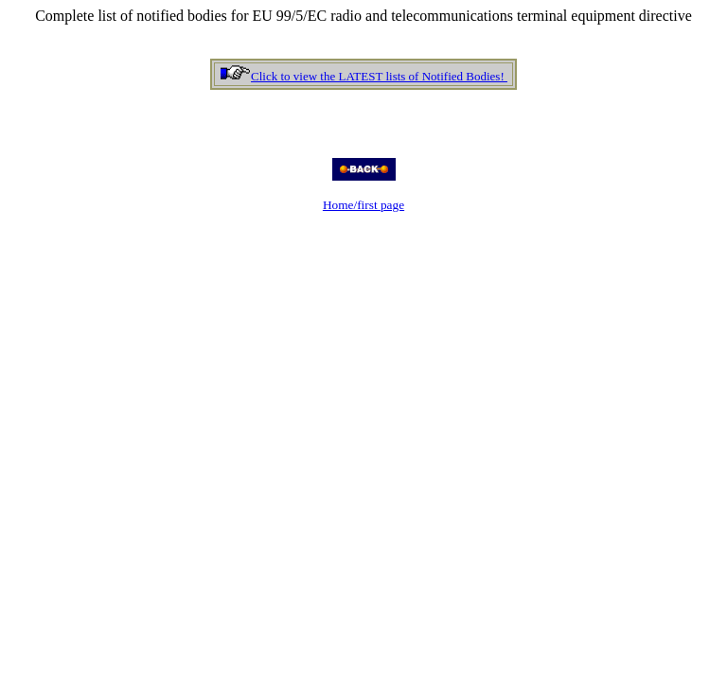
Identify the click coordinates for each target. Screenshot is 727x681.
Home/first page (363, 205)
